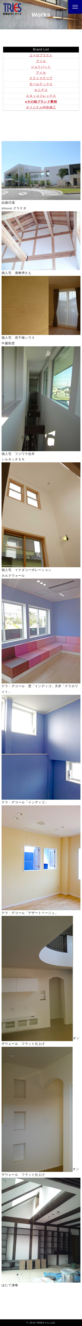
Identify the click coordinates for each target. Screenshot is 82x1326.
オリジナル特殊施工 (41, 107)
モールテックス (41, 84)
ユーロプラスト (41, 55)
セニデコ (41, 90)
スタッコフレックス (41, 95)
